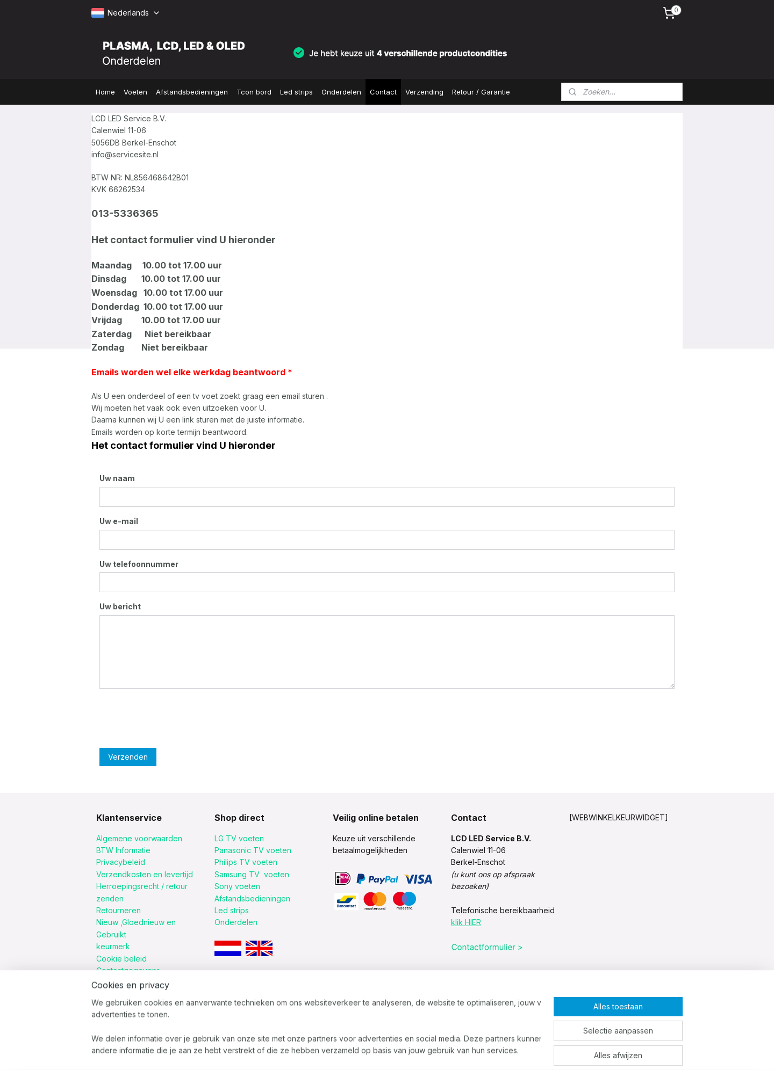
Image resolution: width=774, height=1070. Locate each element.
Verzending (424, 92)
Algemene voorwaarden (139, 838)
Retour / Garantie (481, 92)
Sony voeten (237, 886)
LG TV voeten (239, 838)
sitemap (372, 1050)
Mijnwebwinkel (528, 1050)
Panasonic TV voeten (252, 850)
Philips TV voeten (245, 862)
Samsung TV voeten (251, 874)
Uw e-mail (118, 521)
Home (105, 92)
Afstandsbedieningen (192, 92)
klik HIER (466, 922)
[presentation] (181, 718)
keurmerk (113, 946)
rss (394, 1050)
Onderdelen (341, 92)
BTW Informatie (123, 850)
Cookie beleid (121, 958)
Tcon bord (253, 92)
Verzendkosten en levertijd (144, 874)
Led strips (296, 92)
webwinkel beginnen (434, 1050)
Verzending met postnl (136, 994)
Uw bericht (120, 606)
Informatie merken (128, 1006)
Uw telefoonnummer (138, 564)
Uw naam (117, 478)
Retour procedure (128, 982)
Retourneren (118, 910)
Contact (383, 92)
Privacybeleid (120, 862)
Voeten (135, 92)
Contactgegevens (128, 970)
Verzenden (128, 756)
